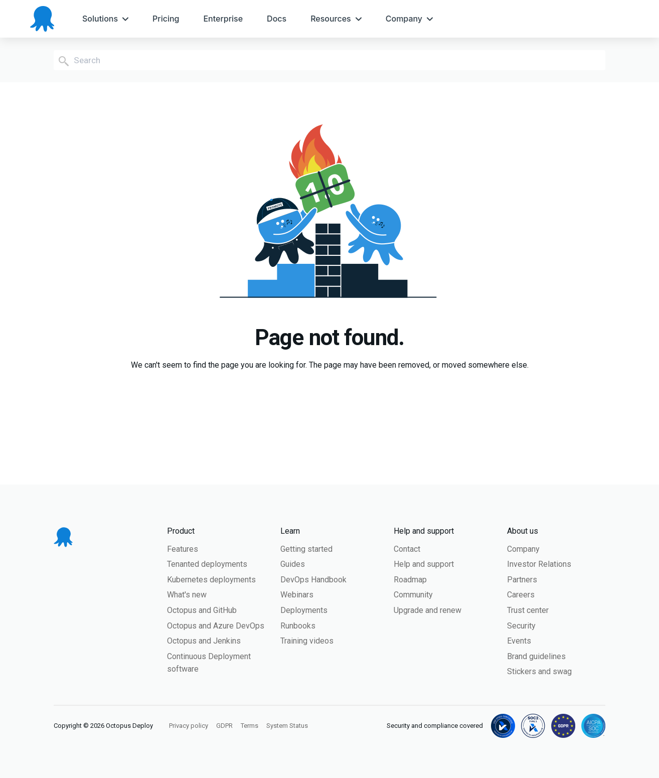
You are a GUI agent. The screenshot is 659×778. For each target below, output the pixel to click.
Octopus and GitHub (202, 610)
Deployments (303, 610)
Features (182, 549)
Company (523, 549)
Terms (249, 725)
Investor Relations (539, 564)
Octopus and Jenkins (204, 641)
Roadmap (410, 579)
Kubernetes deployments (211, 579)
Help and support (424, 564)
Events (519, 641)
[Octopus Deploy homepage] (42, 19)
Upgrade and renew (427, 610)
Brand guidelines (536, 656)
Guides (292, 564)
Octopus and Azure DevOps (215, 626)
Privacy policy (188, 725)
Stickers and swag (539, 671)
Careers (521, 594)
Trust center (528, 610)
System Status (287, 725)
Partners (522, 579)
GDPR (224, 725)
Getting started (306, 549)
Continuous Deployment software (209, 663)
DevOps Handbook (313, 579)
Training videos (307, 641)
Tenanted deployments (207, 564)
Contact (407, 549)
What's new (187, 594)
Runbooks (297, 626)
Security (521, 626)
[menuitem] (105, 19)
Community (413, 594)
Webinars (296, 594)
